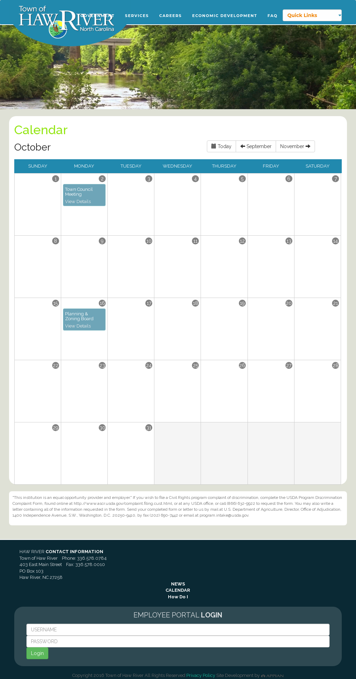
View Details (78, 201)
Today (221, 146)
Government (97, 15)
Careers (170, 15)
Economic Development (224, 15)
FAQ (273, 15)
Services (137, 15)
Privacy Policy (200, 675)
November (295, 146)
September (256, 146)
